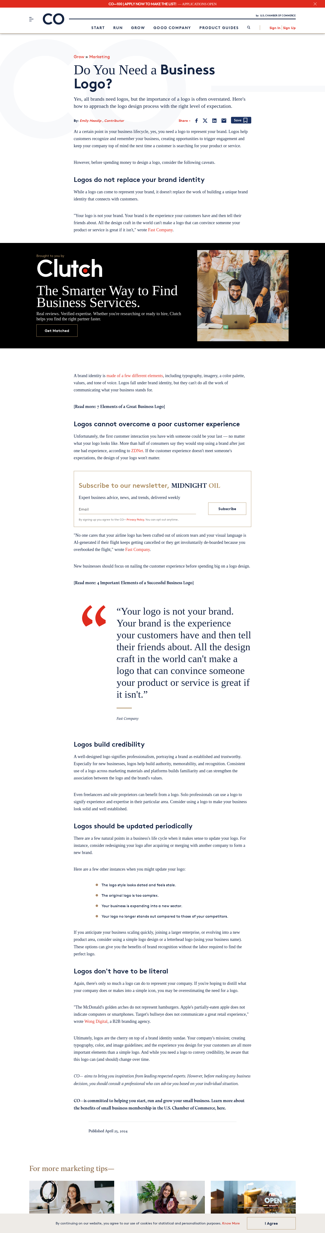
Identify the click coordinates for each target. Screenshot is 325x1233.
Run (118, 27)
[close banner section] (315, 4)
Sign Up (289, 27)
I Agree (271, 1223)
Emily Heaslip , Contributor (102, 119)
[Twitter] (205, 119)
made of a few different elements (135, 374)
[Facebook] (196, 119)
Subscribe (227, 507)
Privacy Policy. (136, 518)
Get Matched (57, 329)
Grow (138, 27)
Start (98, 27)
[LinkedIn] (214, 119)
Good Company (172, 27)
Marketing (99, 55)
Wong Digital (96, 1020)
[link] (248, 27)
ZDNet (137, 449)
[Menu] (31, 18)
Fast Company (160, 228)
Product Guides (219, 27)
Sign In (275, 27)
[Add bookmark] (241, 119)
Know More (231, 1223)
